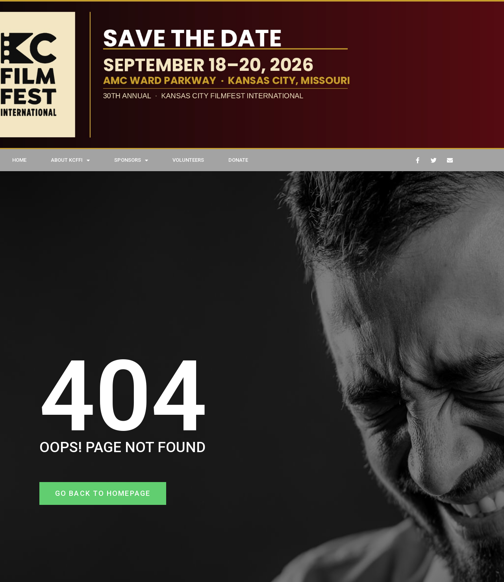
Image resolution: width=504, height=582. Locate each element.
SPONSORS (131, 160)
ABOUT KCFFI (70, 160)
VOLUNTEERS (188, 160)
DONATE (238, 160)
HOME (19, 160)
